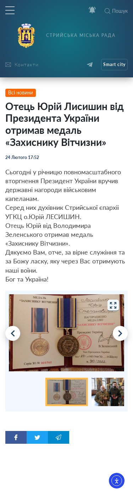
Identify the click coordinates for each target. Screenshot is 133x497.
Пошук (116, 11)
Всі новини (20, 92)
